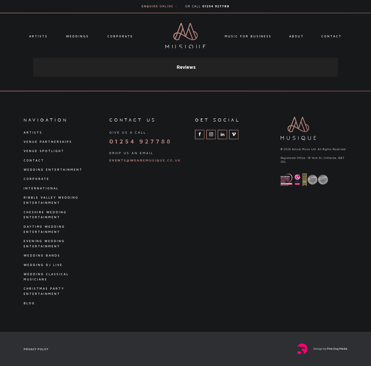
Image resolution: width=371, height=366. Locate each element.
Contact (331, 36)
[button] (33, 81)
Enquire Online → (159, 6)
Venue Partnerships (48, 142)
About (296, 36)
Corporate (120, 36)
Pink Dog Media (337, 348)
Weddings (77, 36)
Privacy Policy (36, 349)
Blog (29, 303)
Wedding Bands (42, 255)
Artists (38, 36)
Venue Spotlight (44, 151)
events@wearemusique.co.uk (145, 160)
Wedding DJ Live (43, 265)
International (41, 188)
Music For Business (248, 36)
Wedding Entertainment (53, 169)
